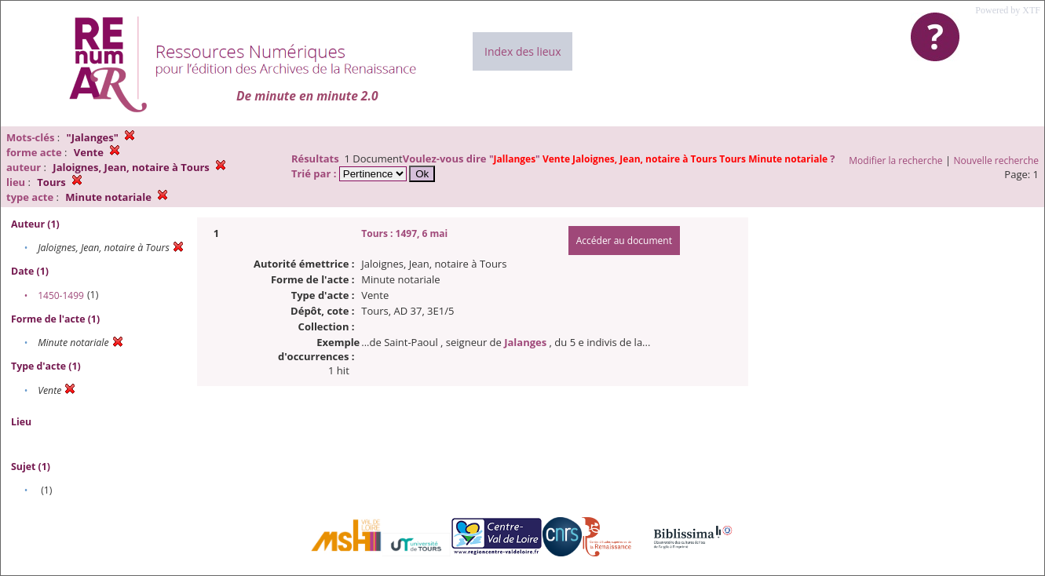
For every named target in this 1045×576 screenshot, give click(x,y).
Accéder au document (624, 240)
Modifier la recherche (895, 160)
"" (659, 159)
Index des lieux (522, 51)
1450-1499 (61, 295)
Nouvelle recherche (997, 160)
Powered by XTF (1007, 10)
